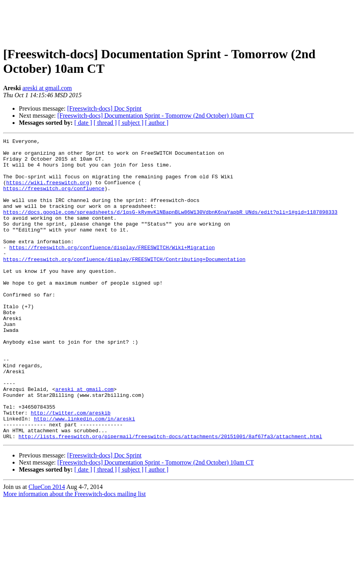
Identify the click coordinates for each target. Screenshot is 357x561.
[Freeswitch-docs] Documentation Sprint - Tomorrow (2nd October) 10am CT (155, 115)
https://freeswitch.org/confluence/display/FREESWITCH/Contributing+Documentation (124, 283)
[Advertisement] (178, 21)
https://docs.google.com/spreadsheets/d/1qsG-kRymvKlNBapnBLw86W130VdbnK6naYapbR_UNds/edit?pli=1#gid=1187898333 (170, 227)
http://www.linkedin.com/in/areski (84, 475)
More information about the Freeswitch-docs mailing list (74, 554)
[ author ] (157, 122)
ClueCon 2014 (46, 547)
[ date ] (83, 122)
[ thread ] (105, 122)
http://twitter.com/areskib (70, 468)
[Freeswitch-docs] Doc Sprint (104, 108)
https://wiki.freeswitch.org (47, 191)
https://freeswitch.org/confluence (53, 198)
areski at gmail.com (47, 88)
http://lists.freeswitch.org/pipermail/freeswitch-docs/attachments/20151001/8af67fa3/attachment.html (170, 496)
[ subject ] (131, 122)
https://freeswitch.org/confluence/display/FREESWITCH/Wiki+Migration (112, 269)
